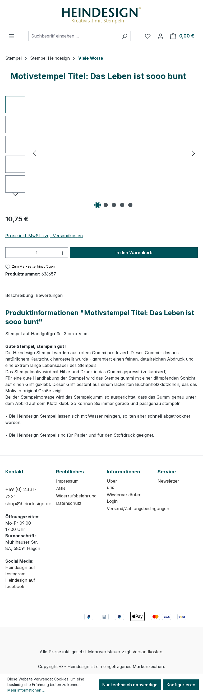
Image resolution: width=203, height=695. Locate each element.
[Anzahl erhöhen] (62, 252)
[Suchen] (124, 36)
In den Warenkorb (134, 252)
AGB (60, 488)
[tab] (19, 295)
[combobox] (74, 36)
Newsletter (168, 481)
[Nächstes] (193, 153)
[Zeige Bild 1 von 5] (97, 205)
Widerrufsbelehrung (76, 495)
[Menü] (11, 36)
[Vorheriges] (34, 153)
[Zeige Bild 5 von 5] (130, 205)
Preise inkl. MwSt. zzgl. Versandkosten (44, 235)
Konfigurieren (181, 684)
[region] (101, 153)
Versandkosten (147, 651)
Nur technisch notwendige (130, 684)
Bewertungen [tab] (49, 295)
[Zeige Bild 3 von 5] (114, 205)
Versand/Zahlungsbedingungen (138, 508)
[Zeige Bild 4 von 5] (122, 205)
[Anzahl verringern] (10, 252)
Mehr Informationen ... (26, 690)
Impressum (67, 481)
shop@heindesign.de (28, 503)
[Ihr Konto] (160, 36)
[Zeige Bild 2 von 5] (106, 205)
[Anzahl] (36, 252)
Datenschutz (68, 503)
